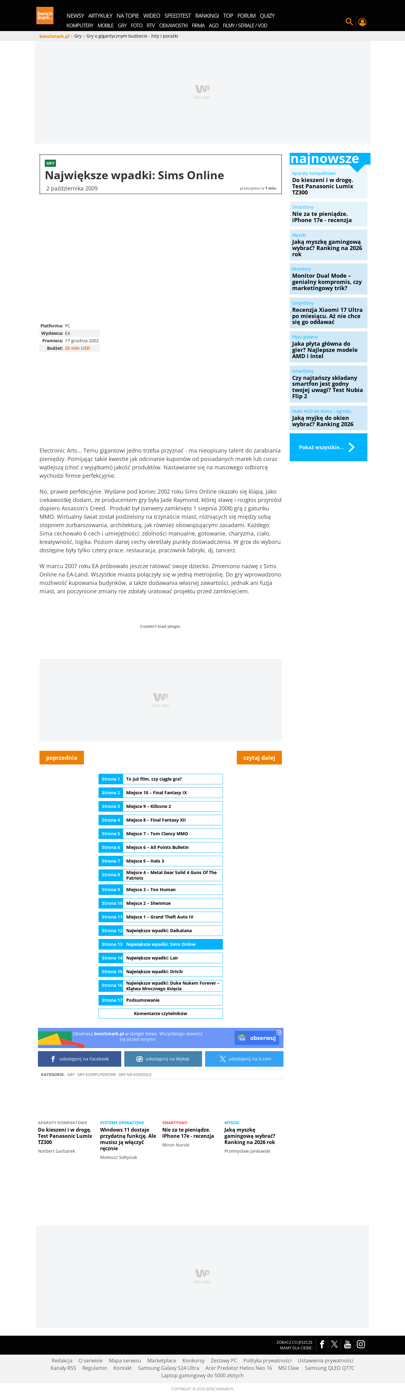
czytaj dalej (259, 757)
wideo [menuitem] (151, 15)
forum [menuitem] (246, 15)
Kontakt (122, 1368)
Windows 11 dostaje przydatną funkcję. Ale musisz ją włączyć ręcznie (128, 1139)
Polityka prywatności (267, 1360)
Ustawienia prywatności (325, 1360)
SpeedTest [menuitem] (177, 15)
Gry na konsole (135, 1074)
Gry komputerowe (96, 1074)
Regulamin (94, 1368)
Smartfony (174, 1122)
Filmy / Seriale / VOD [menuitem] (245, 25)
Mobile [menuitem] (105, 25)
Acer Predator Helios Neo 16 (238, 1368)
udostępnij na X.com (244, 1059)
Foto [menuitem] (136, 25)
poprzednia (61, 757)
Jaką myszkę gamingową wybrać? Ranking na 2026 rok (249, 1136)
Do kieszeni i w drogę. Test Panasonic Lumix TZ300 (65, 1136)
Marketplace (161, 1360)
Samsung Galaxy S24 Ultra (168, 1368)
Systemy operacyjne (122, 1122)
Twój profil (362, 22)
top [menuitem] (228, 15)
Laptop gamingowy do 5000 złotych (202, 1375)
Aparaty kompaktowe (62, 1122)
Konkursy (193, 1360)
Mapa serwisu (125, 1360)
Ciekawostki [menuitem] (173, 25)
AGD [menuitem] (214, 25)
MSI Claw (288, 1368)
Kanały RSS (63, 1368)
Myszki (231, 1122)
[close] (279, 1033)
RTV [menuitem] (151, 25)
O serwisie (91, 1360)
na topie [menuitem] (128, 15)
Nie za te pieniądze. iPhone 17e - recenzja (188, 1132)
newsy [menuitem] (75, 15)
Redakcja (62, 1360)
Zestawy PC (224, 1360)
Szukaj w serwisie (349, 22)
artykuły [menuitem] (100, 15)
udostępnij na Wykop (163, 1059)
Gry (71, 1074)
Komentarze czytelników (160, 1013)
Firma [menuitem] (198, 25)
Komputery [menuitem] (80, 25)
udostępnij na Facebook (79, 1059)
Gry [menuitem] (122, 25)
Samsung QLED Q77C (329, 1368)
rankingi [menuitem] (207, 15)
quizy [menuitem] (267, 15)
